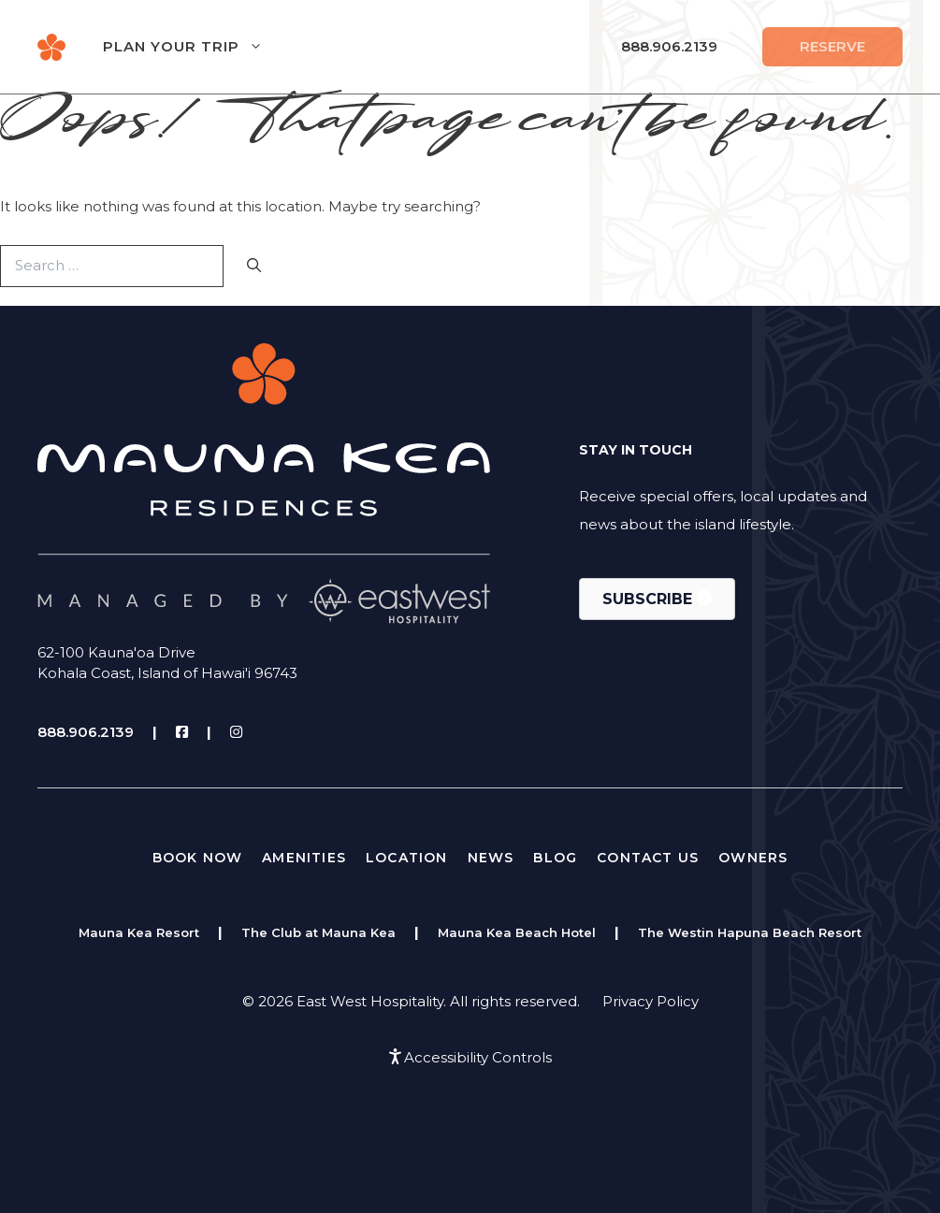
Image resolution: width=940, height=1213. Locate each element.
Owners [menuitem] (753, 857)
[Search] (254, 266)
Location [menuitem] (407, 857)
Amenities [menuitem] (304, 857)
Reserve (832, 46)
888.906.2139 (669, 46)
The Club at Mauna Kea (318, 932)
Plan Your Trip (201, 47)
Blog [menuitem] (555, 857)
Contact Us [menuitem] (648, 857)
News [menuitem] (491, 857)
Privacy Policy (650, 1001)
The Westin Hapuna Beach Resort (749, 932)
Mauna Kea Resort (139, 932)
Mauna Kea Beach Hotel (517, 932)
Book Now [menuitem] (197, 857)
